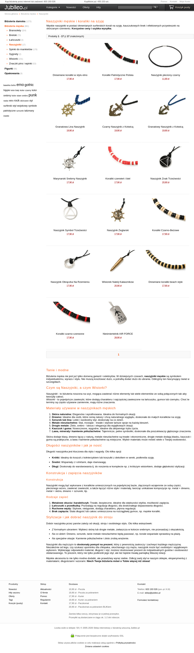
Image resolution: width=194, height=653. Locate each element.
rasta (5, 101)
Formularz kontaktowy (148, 600)
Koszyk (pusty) (16, 603)
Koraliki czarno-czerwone (70, 333)
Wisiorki (13, 58)
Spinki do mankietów (20, 49)
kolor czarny (25, 90)
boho (13, 85)
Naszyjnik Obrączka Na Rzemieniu (70, 282)
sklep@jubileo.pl (152, 593)
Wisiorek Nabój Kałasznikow (118, 282)
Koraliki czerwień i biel (117, 178)
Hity (98, 7)
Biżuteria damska (15, 21)
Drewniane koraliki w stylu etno (70, 75)
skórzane (24, 101)
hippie (6, 90)
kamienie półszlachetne (86, 431)
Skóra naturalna (61, 414)
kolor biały (15, 90)
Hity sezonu (14, 592)
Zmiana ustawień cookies (97, 646)
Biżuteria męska (14, 26)
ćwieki (6, 116)
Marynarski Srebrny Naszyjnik (70, 178)
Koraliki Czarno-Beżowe (165, 230)
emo (20, 85)
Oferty (86, 7)
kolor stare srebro (20, 95)
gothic (29, 85)
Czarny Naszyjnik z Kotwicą (117, 126)
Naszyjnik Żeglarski (118, 230)
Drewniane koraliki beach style (166, 282)
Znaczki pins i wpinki (20, 63)
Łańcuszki (14, 39)
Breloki (13, 35)
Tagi (11, 600)
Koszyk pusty (182, 7)
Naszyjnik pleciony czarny (165, 75)
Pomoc (164, 1)
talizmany (29, 110)
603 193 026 (151, 589)
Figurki (9, 68)
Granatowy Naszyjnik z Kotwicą (165, 126)
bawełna (6, 85)
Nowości (71, 7)
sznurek (20, 111)
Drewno (56, 417)
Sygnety (13, 54)
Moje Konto (185, 1)
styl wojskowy (20, 105)
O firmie (44, 592)
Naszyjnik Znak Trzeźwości (165, 178)
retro (11, 100)
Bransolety (15, 30)
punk (33, 95)
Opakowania (12, 73)
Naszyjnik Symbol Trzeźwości (70, 230)
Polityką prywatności (126, 643)
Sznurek (57, 419)
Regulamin (45, 600)
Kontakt (173, 1)
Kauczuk (57, 428)
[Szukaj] (135, 7)
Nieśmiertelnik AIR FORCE (118, 333)
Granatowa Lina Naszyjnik (70, 126)
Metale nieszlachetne (64, 422)
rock (17, 100)
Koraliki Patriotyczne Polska (117, 75)
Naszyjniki (15, 44)
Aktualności (45, 589)
